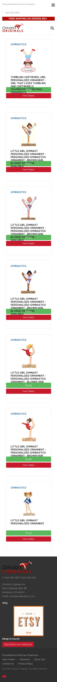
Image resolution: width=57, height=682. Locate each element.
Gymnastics (18, 44)
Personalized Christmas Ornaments (20, 655)
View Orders (8, 659)
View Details (28, 95)
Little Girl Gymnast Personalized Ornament (27, 522)
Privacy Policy (26, 664)
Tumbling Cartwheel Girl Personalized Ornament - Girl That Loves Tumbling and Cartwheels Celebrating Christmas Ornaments (28, 85)
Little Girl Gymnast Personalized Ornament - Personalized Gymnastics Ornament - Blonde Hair (28, 377)
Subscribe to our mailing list (18, 644)
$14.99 (28, 163)
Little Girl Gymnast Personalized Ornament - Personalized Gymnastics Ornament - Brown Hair (28, 451)
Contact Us (8, 664)
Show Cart (39, 659)
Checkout (25, 659)
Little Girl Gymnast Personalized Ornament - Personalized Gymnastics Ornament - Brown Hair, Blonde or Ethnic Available (28, 159)
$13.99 (28, 90)
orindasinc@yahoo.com (22, 596)
